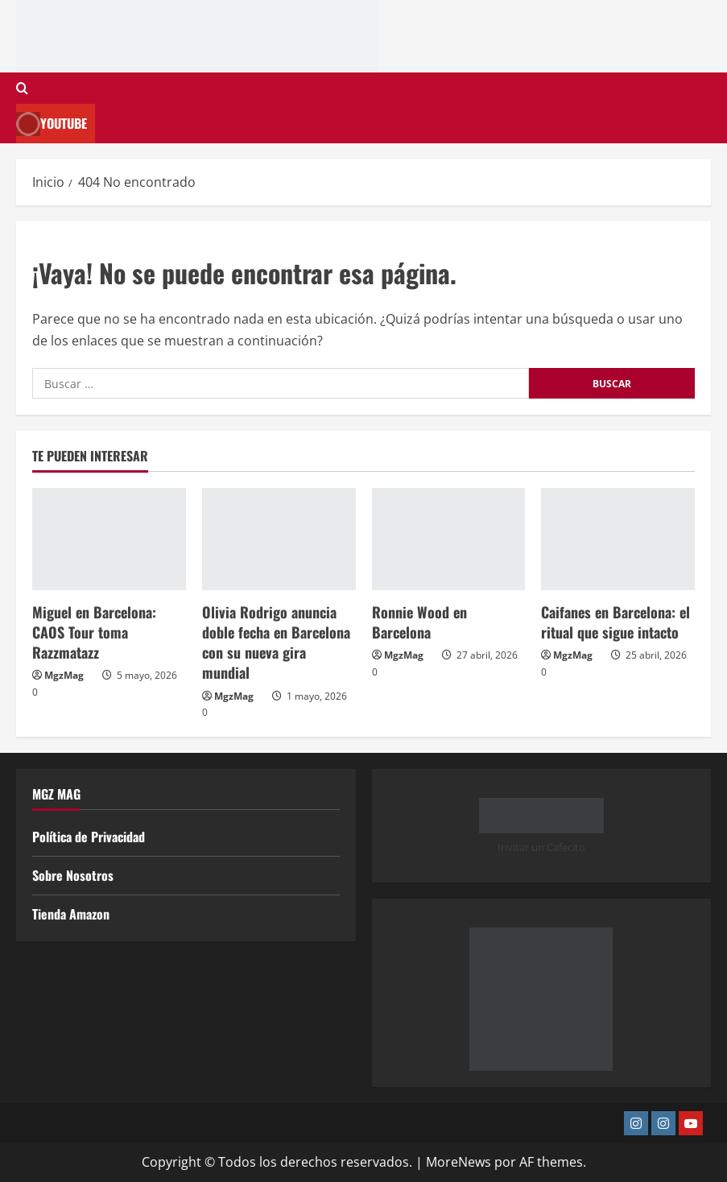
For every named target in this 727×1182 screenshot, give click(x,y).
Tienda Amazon (70, 914)
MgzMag (64, 675)
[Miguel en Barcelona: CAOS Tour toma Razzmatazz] (109, 539)
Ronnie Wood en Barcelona (419, 622)
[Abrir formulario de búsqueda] (22, 88)
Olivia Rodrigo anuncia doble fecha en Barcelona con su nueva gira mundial (276, 642)
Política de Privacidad (88, 836)
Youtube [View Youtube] (51, 124)
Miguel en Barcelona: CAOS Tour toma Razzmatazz (94, 632)
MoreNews (458, 1162)
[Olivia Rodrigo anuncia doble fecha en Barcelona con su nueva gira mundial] (279, 539)
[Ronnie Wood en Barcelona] (449, 539)
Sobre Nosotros (73, 875)
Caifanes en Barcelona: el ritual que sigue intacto (615, 622)
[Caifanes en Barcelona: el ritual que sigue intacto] (618, 539)
